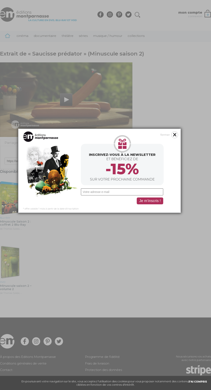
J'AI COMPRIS (197, 381)
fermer (142, 94)
